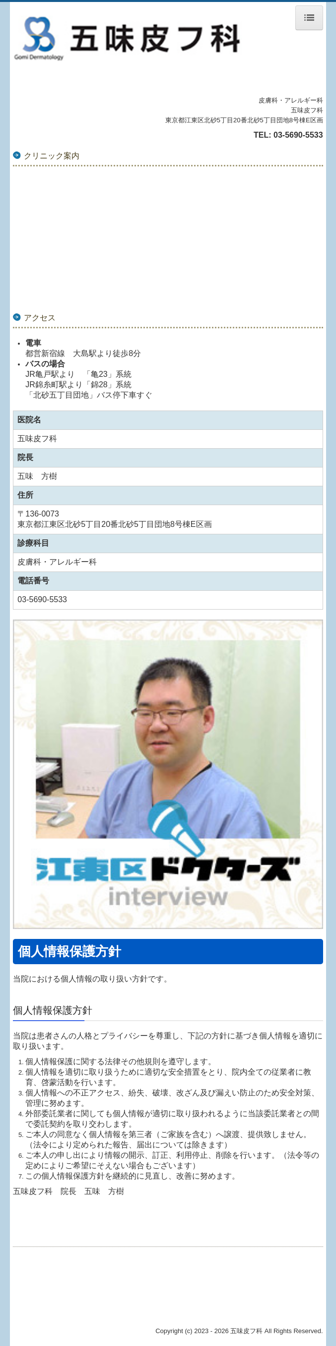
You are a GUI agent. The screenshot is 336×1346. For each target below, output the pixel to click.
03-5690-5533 (298, 135)
